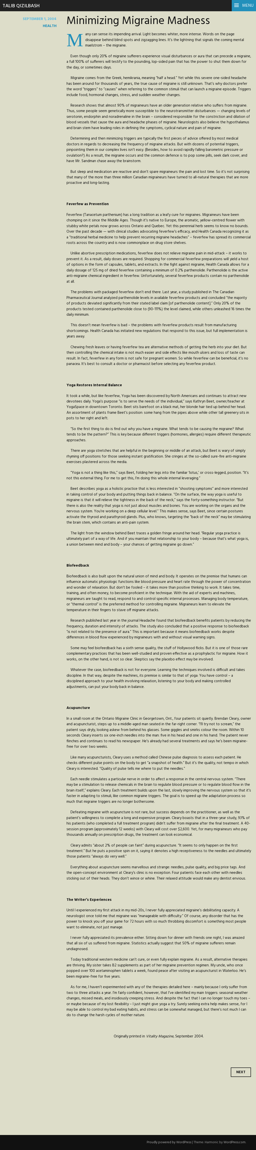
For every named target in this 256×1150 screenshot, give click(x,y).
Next (241, 1072)
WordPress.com (235, 1142)
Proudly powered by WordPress (169, 1142)
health (49, 26)
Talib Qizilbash (21, 6)
